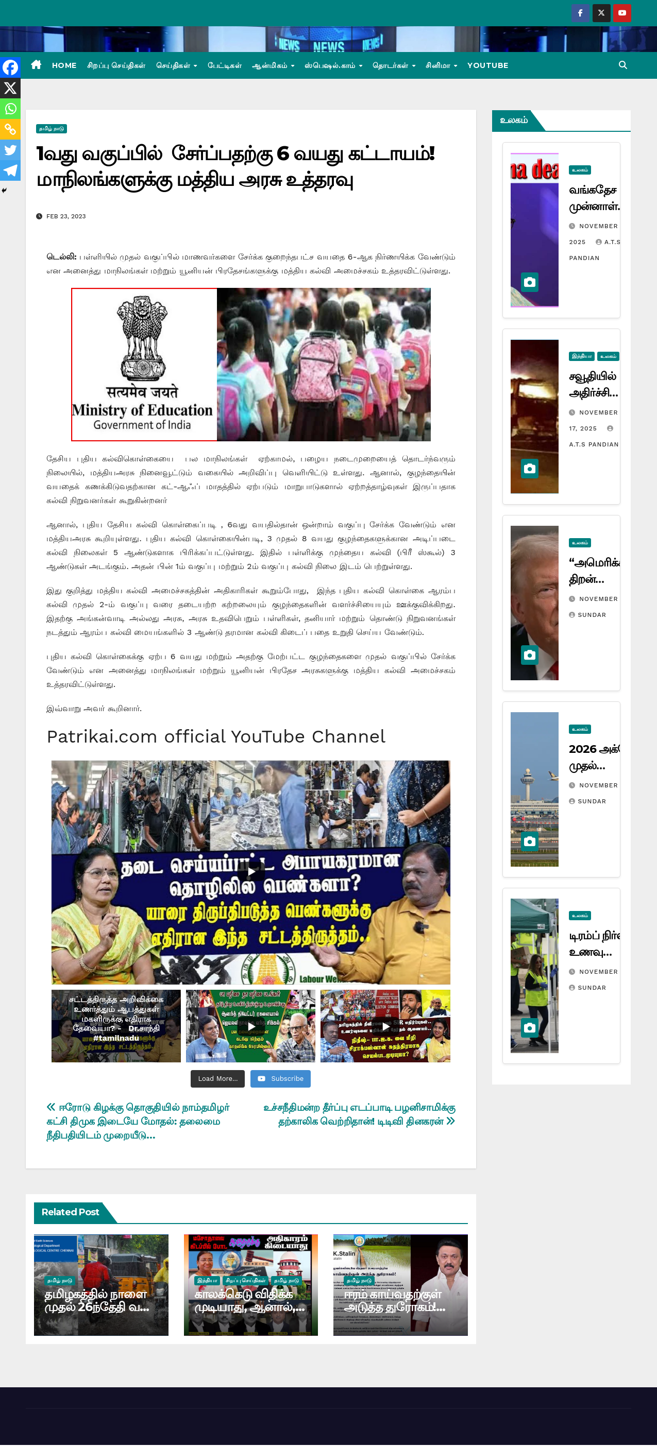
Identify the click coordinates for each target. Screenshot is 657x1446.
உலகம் (580, 170)
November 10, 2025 (614, 785)
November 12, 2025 (614, 598)
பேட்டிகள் (225, 65)
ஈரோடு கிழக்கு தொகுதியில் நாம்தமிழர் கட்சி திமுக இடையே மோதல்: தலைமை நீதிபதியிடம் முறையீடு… (137, 1121)
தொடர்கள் (392, 65)
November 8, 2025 (612, 971)
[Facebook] (10, 67)
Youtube (488, 65)
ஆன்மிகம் (271, 65)
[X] (10, 88)
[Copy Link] (10, 129)
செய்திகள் (174, 65)
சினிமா (439, 65)
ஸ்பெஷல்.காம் (331, 65)
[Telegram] (10, 170)
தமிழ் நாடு (51, 128)
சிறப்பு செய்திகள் (116, 65)
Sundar (587, 614)
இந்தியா (207, 1280)
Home (64, 65)
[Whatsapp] (10, 108)
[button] (623, 65)
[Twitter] (10, 150)
